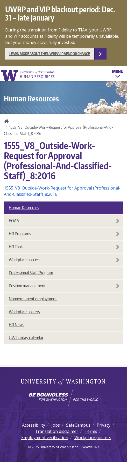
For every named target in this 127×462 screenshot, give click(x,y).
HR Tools (64, 247)
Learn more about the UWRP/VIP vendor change (49, 53)
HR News (16, 324)
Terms (90, 431)
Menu (118, 74)
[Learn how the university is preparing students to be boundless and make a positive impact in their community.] (63, 398)
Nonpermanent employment (33, 298)
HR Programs (64, 234)
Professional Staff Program (31, 272)
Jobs (55, 425)
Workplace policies (64, 260)
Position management (64, 286)
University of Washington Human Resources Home (28, 75)
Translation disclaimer (56, 431)
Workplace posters (24, 311)
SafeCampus (78, 425)
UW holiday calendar (26, 337)
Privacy (103, 425)
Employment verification (44, 437)
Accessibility (33, 425)
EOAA (64, 221)
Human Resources (24, 207)
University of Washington (63, 382)
